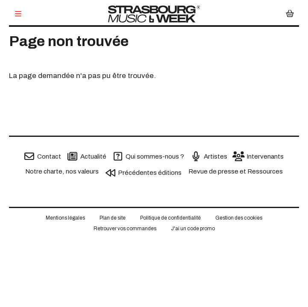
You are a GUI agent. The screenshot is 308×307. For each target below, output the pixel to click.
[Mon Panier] (290, 14)
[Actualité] (86, 156)
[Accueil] (154, 14)
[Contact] (42, 156)
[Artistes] (209, 156)
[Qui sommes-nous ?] (149, 156)
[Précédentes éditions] (144, 173)
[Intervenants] (259, 156)
